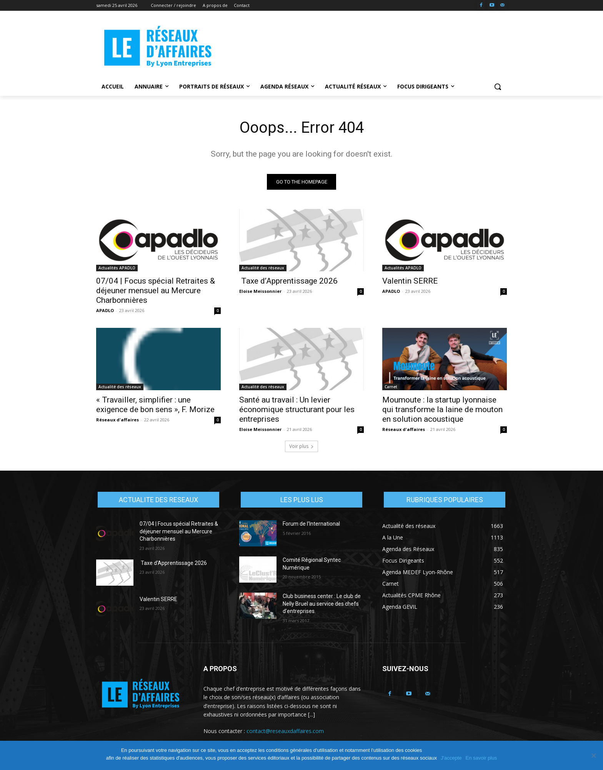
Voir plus (301, 446)
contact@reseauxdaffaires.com (285, 731)
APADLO (105, 310)
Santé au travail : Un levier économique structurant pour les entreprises (297, 409)
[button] (497, 86)
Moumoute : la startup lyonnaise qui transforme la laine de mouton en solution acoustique (442, 409)
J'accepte (451, 758)
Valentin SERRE (410, 281)
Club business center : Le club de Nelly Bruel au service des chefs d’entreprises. (322, 603)
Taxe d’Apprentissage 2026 (288, 281)
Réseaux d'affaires (117, 420)
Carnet (391, 386)
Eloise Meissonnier (260, 291)
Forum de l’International (311, 524)
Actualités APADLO (116, 268)
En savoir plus (481, 758)
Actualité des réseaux (263, 268)
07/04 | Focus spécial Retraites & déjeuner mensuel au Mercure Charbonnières (155, 290)
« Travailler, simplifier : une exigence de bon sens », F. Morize (155, 404)
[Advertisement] (359, 46)
